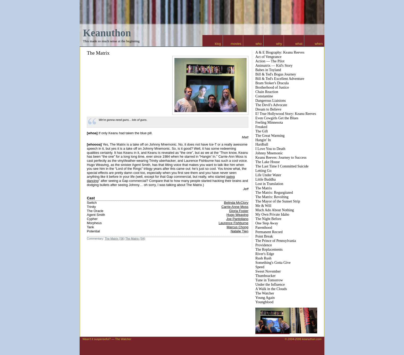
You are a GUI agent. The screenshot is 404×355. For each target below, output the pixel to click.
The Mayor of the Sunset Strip (277, 201)
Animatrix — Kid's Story (273, 65)
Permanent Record (269, 232)
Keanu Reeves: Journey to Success (281, 157)
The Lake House (267, 162)
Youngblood (264, 302)
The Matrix (98, 53)
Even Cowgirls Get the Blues (276, 118)
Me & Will (263, 206)
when (319, 44)
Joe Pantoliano (237, 219)
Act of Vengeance (268, 57)
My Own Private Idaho (272, 214)
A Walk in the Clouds (271, 289)
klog (218, 44)
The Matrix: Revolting (272, 197)
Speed (259, 267)
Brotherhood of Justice (272, 87)
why (279, 44)
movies (236, 44)
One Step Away (266, 223)
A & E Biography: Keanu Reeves (279, 52)
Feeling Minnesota (269, 122)
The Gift (261, 131)
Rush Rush (263, 258)
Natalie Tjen (239, 231)
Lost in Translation (269, 184)
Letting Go (263, 170)
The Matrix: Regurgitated (274, 192)
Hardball (261, 144)
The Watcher (264, 293)
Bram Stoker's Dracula (272, 83)
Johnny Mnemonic (269, 153)
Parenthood (263, 227)
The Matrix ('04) (135, 238)
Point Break (264, 236)
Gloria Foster (238, 211)
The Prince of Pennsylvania (275, 241)
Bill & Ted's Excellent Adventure (279, 79)
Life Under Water (268, 175)
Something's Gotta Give (273, 262)
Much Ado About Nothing (274, 210)
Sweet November (268, 271)
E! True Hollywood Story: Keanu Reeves (285, 114)
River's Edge (264, 254)
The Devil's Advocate (271, 105)
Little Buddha (265, 179)
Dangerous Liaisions (270, 100)
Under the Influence (270, 284)
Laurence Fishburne (233, 223)
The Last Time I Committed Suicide (281, 166)
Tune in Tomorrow (269, 280)
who (259, 44)
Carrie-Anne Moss (234, 207)
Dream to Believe (268, 109)
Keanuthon (107, 32)
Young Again (265, 297)
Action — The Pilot (269, 61)
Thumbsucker (265, 276)
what (298, 44)
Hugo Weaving (237, 215)
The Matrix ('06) (114, 238)
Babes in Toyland (268, 70)
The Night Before (268, 219)
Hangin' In (263, 140)
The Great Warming (270, 135)
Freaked (261, 127)
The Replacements (269, 249)
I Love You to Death (270, 149)
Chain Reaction (266, 92)
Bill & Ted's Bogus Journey (275, 74)
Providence (263, 245)
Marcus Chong (237, 227)
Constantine (264, 96)
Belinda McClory (236, 203)
